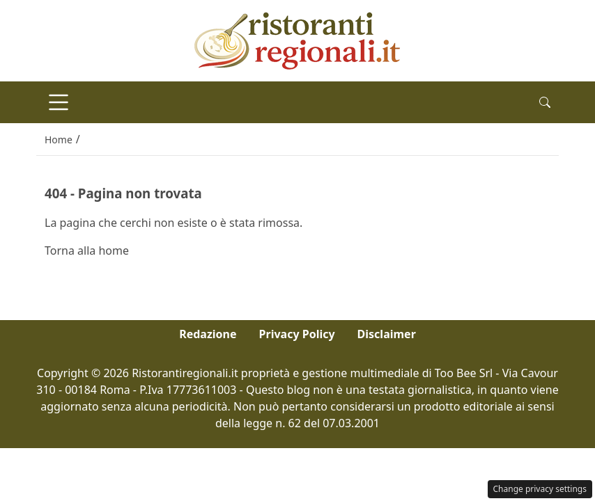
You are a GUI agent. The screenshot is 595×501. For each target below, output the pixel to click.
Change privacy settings (540, 489)
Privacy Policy (297, 334)
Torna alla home (87, 250)
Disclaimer (386, 334)
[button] (544, 102)
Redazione (207, 334)
